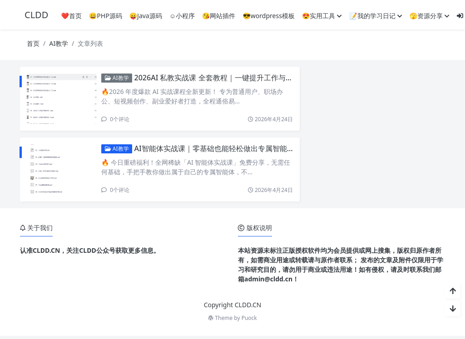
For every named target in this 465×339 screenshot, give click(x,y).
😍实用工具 (322, 15)
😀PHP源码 (105, 15)
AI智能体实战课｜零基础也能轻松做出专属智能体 (235, 150)
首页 (33, 43)
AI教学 (58, 43)
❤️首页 (71, 15)
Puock (249, 321)
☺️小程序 (182, 15)
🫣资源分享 (430, 15)
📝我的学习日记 (375, 15)
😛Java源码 (145, 15)
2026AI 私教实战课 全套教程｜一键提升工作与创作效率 (245, 78)
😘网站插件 (218, 15)
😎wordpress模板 (268, 15)
